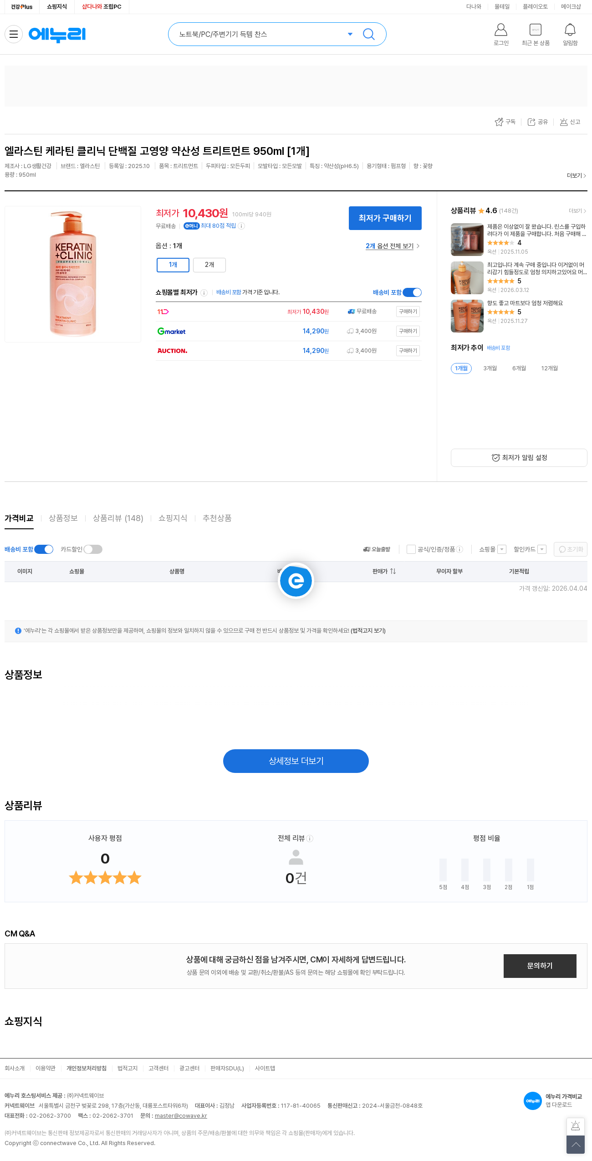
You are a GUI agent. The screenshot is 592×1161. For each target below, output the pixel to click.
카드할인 (71, 549)
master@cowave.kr (181, 1115)
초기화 (575, 549)
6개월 (519, 368)
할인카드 (525, 549)
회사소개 (15, 1068)
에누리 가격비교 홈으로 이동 (57, 34)
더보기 (574, 175)
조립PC (102, 6)
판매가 (380, 571)
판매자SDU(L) (227, 1068)
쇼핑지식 (57, 6)
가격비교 (19, 518)
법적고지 (127, 1068)
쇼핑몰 (487, 549)
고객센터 (158, 1068)
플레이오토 (535, 6)
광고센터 (189, 1068)
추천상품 (217, 518)
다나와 (473, 6)
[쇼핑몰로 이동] (286, 311)
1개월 (461, 368)
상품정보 (63, 518)
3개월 (490, 368)
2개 (209, 264)
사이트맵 (265, 1068)
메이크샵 (571, 6)
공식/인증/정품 (436, 549)
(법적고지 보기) (368, 630)
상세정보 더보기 (296, 761)
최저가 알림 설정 (524, 458)
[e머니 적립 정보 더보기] (242, 225)
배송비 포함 (387, 292)
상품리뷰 (118, 518)
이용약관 (46, 1068)
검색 (369, 34)
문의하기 (540, 966)
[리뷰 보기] (519, 239)
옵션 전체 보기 (389, 246)
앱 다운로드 (555, 1101)
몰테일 (502, 6)
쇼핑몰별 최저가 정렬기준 (204, 292)
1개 (173, 264)
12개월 (549, 368)
